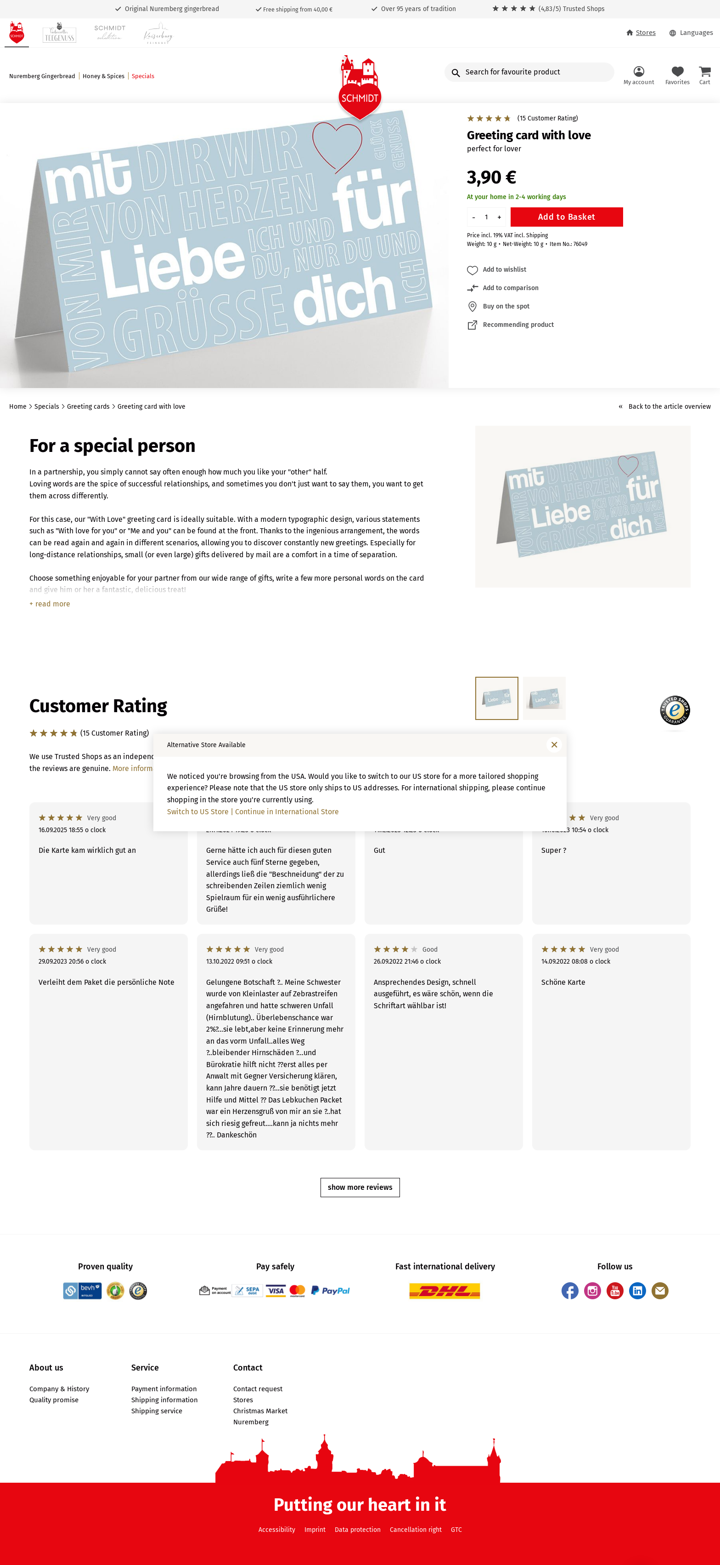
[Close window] (554, 745)
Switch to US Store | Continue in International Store (253, 811)
